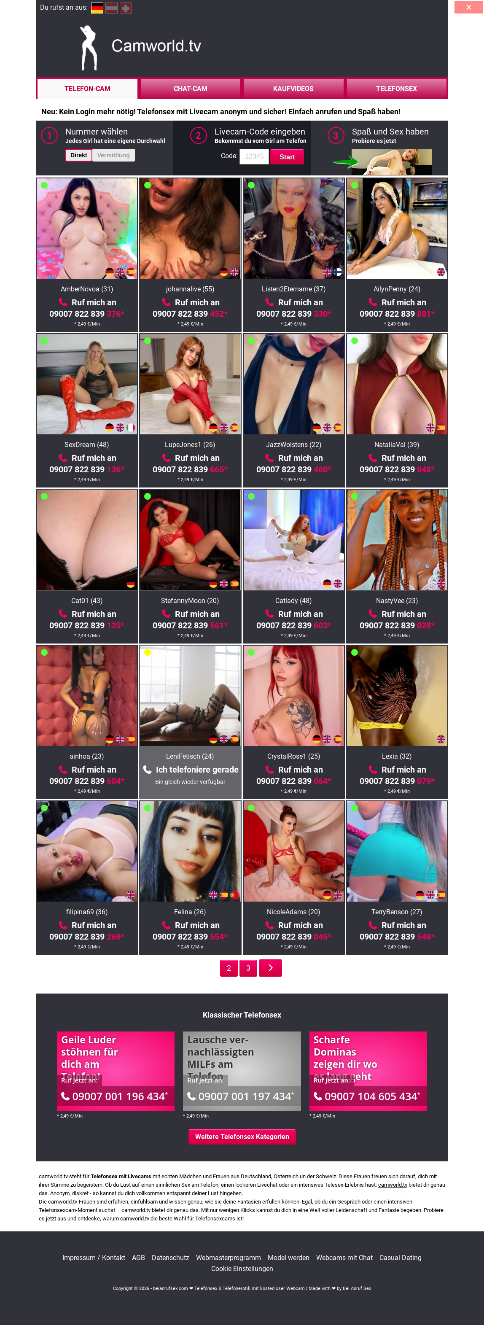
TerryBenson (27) (396, 912)
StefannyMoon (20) (190, 601)
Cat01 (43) (87, 601)
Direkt (78, 155)
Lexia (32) (397, 756)
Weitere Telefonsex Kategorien (242, 1137)
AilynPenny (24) (397, 289)
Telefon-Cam (87, 89)
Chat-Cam (190, 89)
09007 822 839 (86, 314)
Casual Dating (400, 1258)
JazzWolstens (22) (294, 445)
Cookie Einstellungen (242, 1269)
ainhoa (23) (87, 756)
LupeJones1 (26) (190, 445)
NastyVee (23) (397, 601)
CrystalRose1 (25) (293, 756)
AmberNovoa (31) (87, 289)
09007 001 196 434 (114, 1096)
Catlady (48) (293, 601)
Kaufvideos (293, 89)
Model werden (288, 1258)
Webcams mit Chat (344, 1258)
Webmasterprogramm (228, 1258)
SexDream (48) (87, 445)
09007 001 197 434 (240, 1096)
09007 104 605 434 (367, 1096)
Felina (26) (190, 912)
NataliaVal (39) (396, 445)
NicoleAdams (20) (293, 912)
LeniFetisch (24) (190, 756)
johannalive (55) (190, 289)
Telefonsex (396, 89)
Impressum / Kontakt (93, 1258)
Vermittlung (113, 155)
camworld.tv (392, 1185)
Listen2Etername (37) (294, 289)
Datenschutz (170, 1258)
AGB (138, 1258)
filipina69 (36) (87, 912)
